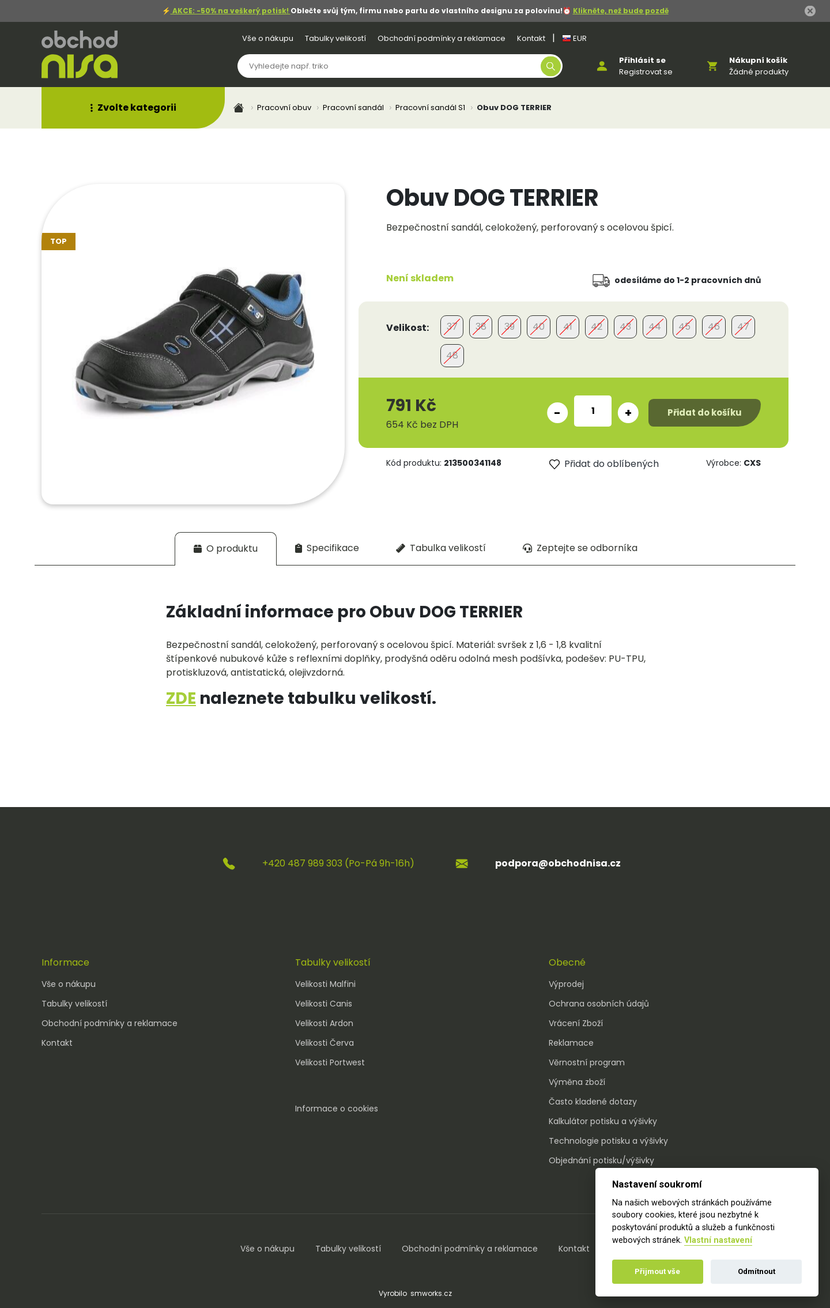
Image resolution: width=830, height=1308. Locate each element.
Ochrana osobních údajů (599, 1003)
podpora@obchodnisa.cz (558, 863)
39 (509, 326)
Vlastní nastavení (718, 1240)
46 (714, 326)
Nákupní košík (758, 60)
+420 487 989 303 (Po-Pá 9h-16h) (338, 863)
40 (539, 326)
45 (684, 326)
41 (567, 326)
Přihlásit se (642, 60)
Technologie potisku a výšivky (608, 1141)
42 (596, 326)
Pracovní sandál (353, 107)
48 (452, 355)
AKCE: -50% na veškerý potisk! (230, 11)
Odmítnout (756, 1271)
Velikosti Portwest (330, 1062)
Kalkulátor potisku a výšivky (603, 1121)
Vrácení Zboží (576, 1023)
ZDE (181, 698)
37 (452, 326)
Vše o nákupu (267, 38)
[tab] (226, 548)
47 (743, 326)
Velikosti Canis (323, 1003)
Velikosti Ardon (324, 1023)
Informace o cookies (336, 1108)
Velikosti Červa (324, 1043)
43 (625, 326)
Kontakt (531, 38)
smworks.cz (431, 1293)
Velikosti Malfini (325, 984)
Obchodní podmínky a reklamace (441, 38)
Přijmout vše (657, 1271)
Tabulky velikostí (335, 38)
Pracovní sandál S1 (430, 107)
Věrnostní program (587, 1062)
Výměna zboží (577, 1082)
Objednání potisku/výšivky (601, 1160)
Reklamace (571, 1043)
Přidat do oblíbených (604, 463)
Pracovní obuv (284, 107)
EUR (574, 38)
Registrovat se (646, 71)
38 (481, 326)
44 (654, 326)
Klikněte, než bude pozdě (621, 11)
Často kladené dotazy (593, 1101)
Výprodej (566, 984)
